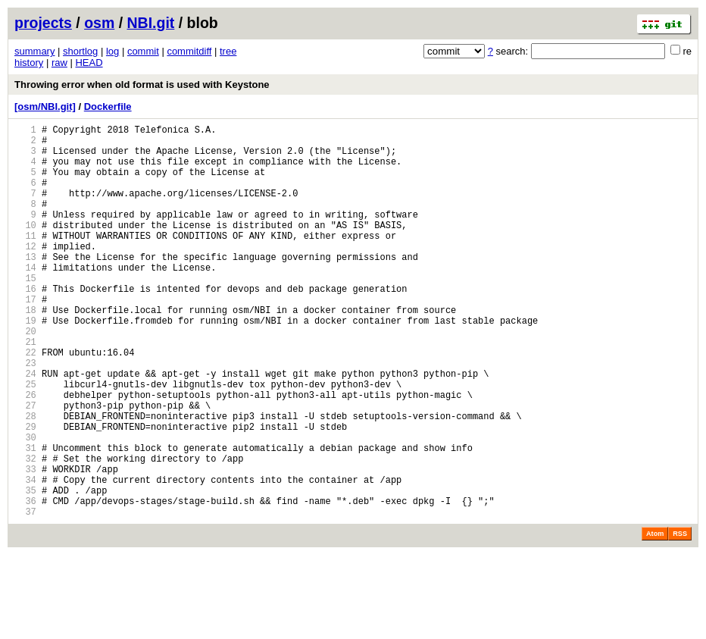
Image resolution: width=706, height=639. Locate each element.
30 (25, 505)
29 (25, 492)
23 (25, 415)
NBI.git (151, 22)
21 (25, 389)
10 (25, 247)
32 (25, 531)
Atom (655, 618)
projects (43, 22)
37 (25, 595)
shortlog (80, 51)
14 (25, 299)
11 (25, 260)
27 (25, 466)
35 (25, 569)
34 (25, 556)
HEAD (88, 62)
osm (99, 22)
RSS (680, 618)
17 (25, 337)
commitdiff (189, 51)
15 (25, 311)
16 (25, 324)
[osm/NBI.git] (45, 106)
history (28, 62)
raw (59, 62)
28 (25, 479)
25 (25, 440)
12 (25, 273)
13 (25, 286)
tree (228, 51)
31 (25, 518)
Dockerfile (108, 106)
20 (25, 376)
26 (25, 453)
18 (25, 350)
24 (25, 427)
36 (25, 582)
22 (25, 402)
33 (25, 543)
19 (25, 363)
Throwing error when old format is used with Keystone (142, 84)
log (112, 51)
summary (34, 51)
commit (143, 51)
